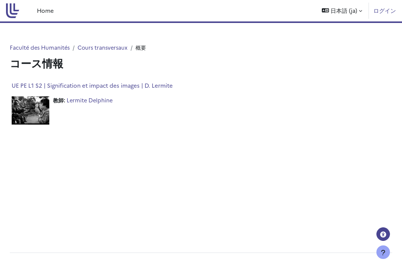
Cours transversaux (122, 48)
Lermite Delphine (108, 101)
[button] (342, 10)
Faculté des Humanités (57, 48)
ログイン (384, 10)
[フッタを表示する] (383, 252)
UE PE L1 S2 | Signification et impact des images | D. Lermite (109, 86)
